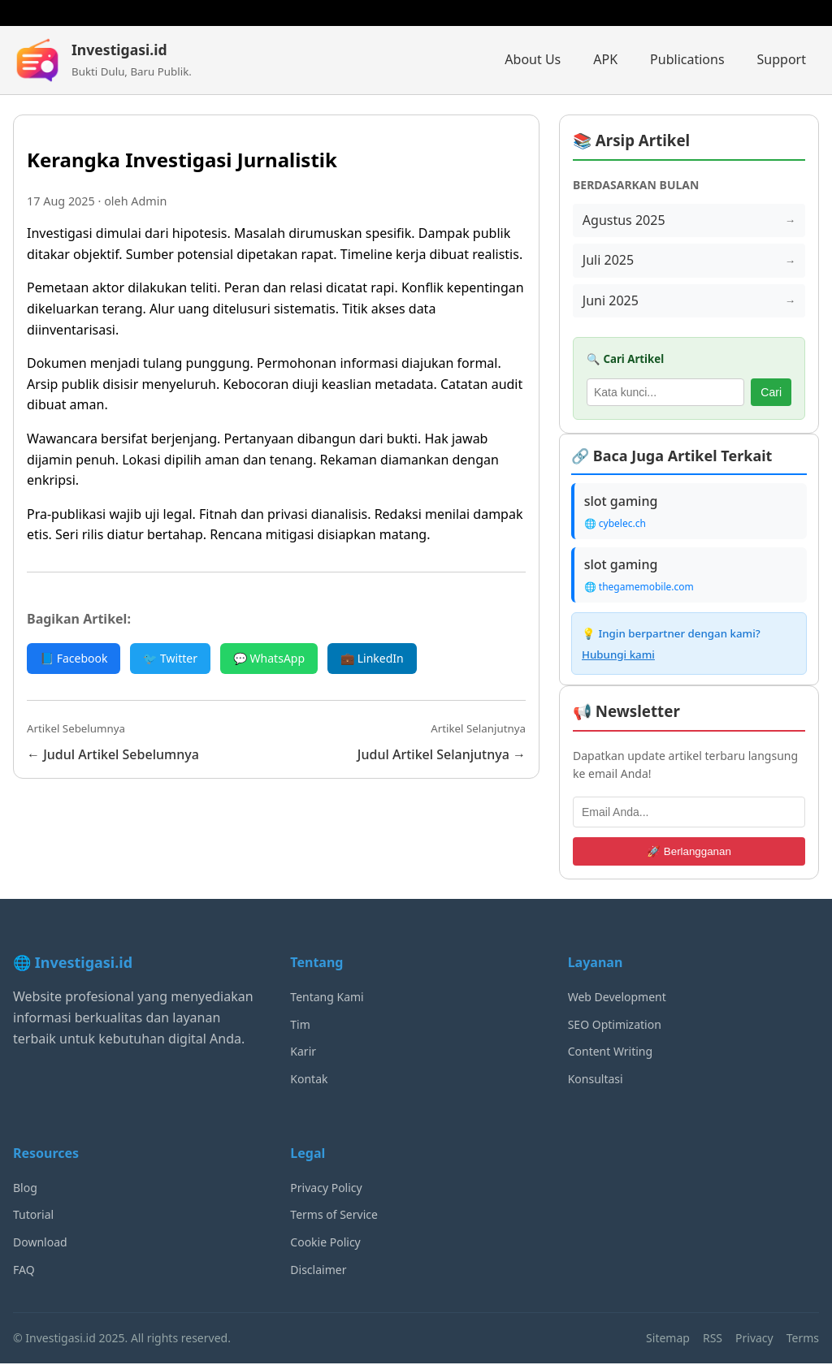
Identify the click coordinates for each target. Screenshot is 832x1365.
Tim (300, 1025)
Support (781, 59)
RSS (712, 1338)
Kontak (308, 1079)
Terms (802, 1338)
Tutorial (33, 1216)
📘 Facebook (73, 658)
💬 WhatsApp (269, 658)
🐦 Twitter (170, 658)
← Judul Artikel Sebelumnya (113, 754)
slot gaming (621, 502)
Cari (771, 392)
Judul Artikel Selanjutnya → (442, 754)
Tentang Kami (326, 997)
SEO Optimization (614, 1025)
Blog (25, 1188)
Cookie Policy (325, 1243)
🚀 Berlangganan (689, 852)
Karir (303, 1052)
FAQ (24, 1270)
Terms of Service (334, 1216)
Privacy (754, 1338)
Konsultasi (595, 1079)
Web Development (617, 997)
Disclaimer (318, 1270)
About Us (533, 59)
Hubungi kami (618, 655)
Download (40, 1243)
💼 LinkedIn (372, 658)
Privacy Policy (326, 1188)
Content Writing (610, 1052)
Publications (687, 59)
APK (605, 59)
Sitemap (668, 1338)
